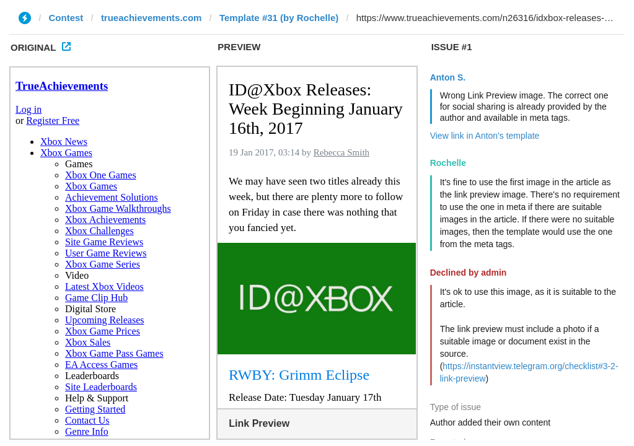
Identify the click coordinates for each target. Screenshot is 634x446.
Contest (66, 17)
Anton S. (448, 77)
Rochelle (448, 163)
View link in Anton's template (485, 136)
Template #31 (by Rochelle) (278, 17)
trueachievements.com (151, 17)
